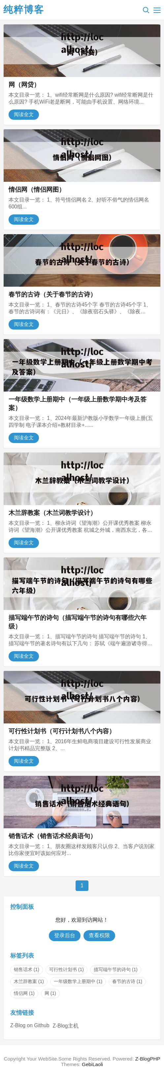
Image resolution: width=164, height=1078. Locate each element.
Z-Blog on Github (29, 1025)
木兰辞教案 (29, 981)
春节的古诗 (127, 981)
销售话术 (26, 969)
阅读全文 (24, 114)
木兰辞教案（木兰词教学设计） (52, 512)
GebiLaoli (92, 1064)
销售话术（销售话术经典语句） (52, 836)
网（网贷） (24, 84)
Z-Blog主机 (65, 1026)
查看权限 (99, 935)
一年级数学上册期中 (78, 981)
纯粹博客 (23, 9)
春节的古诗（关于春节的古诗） (52, 294)
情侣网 (24, 993)
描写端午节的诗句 (116, 969)
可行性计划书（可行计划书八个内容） (62, 731)
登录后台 (64, 935)
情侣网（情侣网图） (37, 189)
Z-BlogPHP (147, 1059)
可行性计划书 (66, 969)
